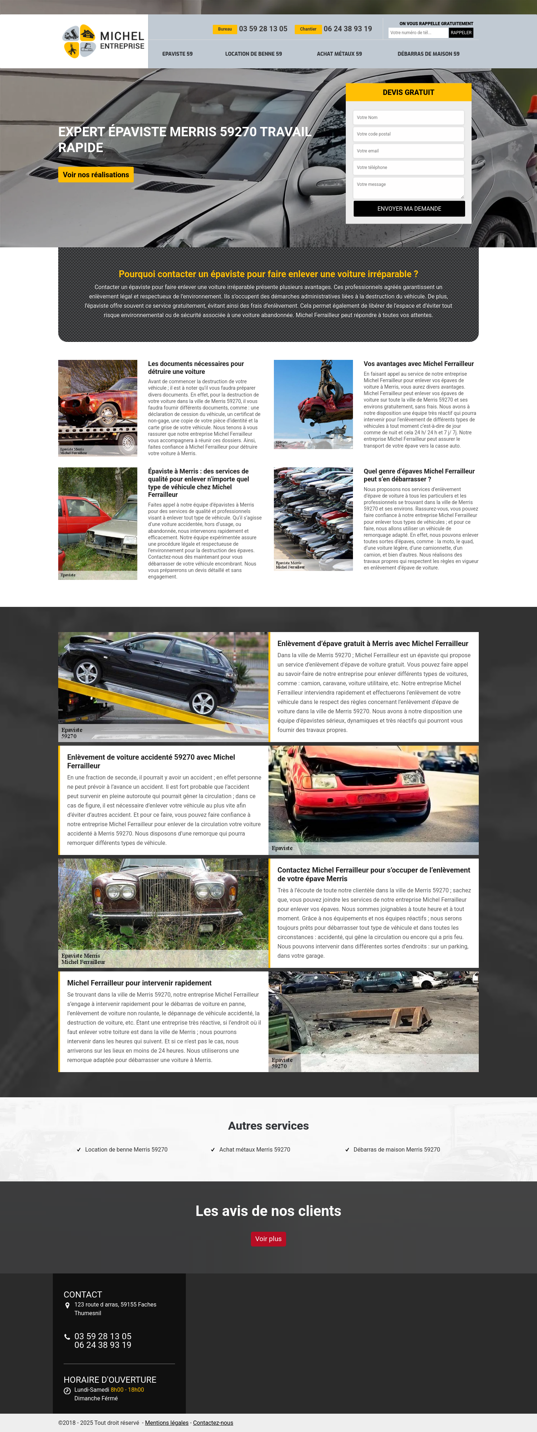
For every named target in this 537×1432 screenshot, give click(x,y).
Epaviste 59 (177, 54)
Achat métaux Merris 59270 (254, 1149)
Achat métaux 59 (339, 54)
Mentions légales (166, 1422)
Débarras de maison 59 (428, 54)
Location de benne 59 (253, 54)
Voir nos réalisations (96, 174)
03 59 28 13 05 (250, 28)
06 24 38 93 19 (333, 28)
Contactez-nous (213, 1422)
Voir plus (268, 1239)
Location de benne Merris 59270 (126, 1149)
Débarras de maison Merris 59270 (397, 1149)
